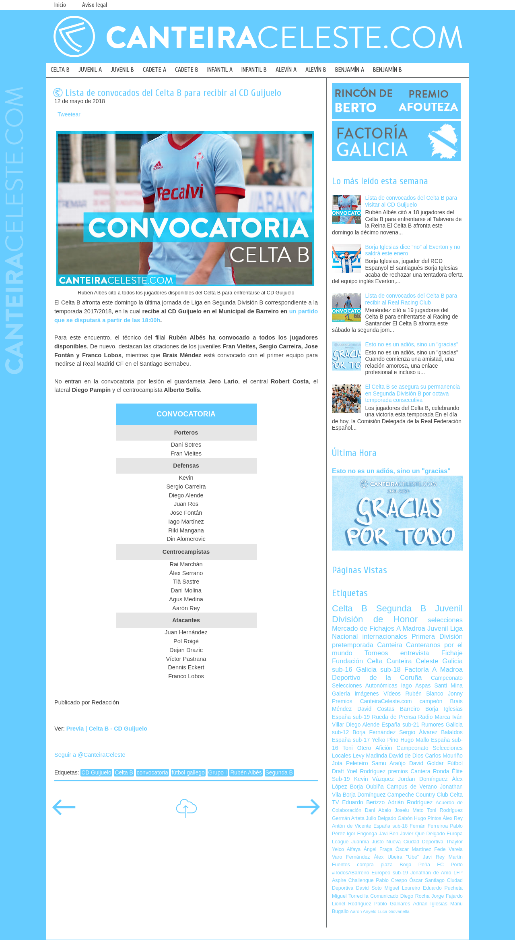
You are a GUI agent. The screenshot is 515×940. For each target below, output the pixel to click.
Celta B (124, 773)
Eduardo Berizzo (363, 802)
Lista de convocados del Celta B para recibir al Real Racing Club (411, 299)
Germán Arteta (348, 818)
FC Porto (450, 865)
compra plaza (375, 865)
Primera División (437, 636)
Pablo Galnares (392, 904)
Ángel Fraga (378, 849)
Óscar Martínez (413, 849)
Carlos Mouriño (444, 756)
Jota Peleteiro (350, 763)
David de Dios (406, 756)
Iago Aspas (416, 686)
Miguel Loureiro (402, 888)
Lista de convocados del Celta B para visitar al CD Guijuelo (411, 201)
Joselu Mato (409, 810)
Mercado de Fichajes (363, 628)
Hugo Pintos (427, 818)
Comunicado (384, 896)
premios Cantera (409, 771)
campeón (431, 701)
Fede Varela (448, 849)
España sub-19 (351, 717)
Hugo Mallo (414, 740)
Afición (383, 748)
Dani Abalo (378, 810)
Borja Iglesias (444, 709)
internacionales (385, 636)
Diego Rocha (415, 896)
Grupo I (217, 773)
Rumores (432, 725)
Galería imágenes (355, 694)
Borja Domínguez (364, 795)
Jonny (455, 694)
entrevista (414, 653)
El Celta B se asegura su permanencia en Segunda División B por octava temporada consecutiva (412, 393)
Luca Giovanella (394, 911)
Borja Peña (415, 865)
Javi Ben (388, 833)
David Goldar (426, 763)
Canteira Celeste (413, 661)
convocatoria (152, 773)
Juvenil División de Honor (397, 613)
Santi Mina (448, 686)
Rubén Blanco (424, 694)
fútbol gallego (188, 773)
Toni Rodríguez (445, 810)
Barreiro (410, 709)
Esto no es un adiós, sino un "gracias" (411, 345)
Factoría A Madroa (433, 669)
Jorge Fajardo (447, 896)
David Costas (375, 709)
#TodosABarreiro (350, 873)
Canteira (389, 645)
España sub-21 (400, 725)
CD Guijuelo (96, 773)
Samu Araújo (389, 763)
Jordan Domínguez (422, 779)
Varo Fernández (351, 857)
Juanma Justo (367, 842)
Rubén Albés (246, 773)
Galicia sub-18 (378, 669)
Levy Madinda (369, 756)
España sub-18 (390, 826)
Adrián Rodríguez (410, 802)
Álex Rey (453, 818)
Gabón (405, 818)
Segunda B (279, 773)
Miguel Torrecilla (350, 896)
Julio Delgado (381, 818)
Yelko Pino (385, 740)
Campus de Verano (412, 787)
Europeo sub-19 (389, 873)
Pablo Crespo (391, 880)
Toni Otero (356, 748)
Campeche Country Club (417, 795)
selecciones (445, 620)
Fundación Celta (357, 661)
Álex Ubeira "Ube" (396, 857)
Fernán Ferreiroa (429, 826)
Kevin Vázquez (374, 779)
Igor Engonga (362, 833)
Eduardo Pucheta (443, 888)
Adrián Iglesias (430, 904)
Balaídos (452, 732)
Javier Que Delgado (422, 833)
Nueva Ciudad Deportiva (414, 842)
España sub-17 (351, 740)
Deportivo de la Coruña (377, 677)
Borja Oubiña (367, 787)
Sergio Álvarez (418, 732)
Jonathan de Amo (430, 873)
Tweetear (69, 115)
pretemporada (352, 645)
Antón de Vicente (351, 826)
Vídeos (392, 694)
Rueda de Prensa (394, 717)
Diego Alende (362, 725)
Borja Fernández (374, 732)
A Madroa (410, 628)
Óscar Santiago (427, 880)
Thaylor (454, 842)
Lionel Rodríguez (351, 904)
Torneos (376, 653)
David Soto (369, 888)
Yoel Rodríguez (365, 771)
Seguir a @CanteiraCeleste (90, 755)
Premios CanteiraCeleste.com (372, 701)
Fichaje (452, 653)
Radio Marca (434, 717)
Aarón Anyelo (363, 911)
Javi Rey (434, 857)
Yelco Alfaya (346, 849)
